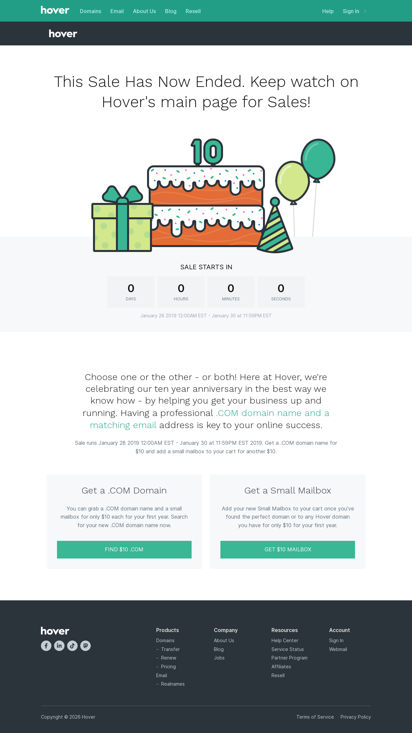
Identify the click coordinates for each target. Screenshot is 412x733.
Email (117, 11)
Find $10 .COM (124, 549)
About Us (144, 11)
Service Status (288, 649)
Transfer (170, 649)
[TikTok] (72, 646)
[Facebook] (46, 646)
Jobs (219, 657)
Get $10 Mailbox (288, 549)
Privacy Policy (356, 717)
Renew (168, 657)
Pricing (168, 666)
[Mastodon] (85, 646)
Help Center (285, 640)
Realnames (173, 684)
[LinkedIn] (59, 646)
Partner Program (290, 657)
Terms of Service (315, 717)
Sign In (354, 11)
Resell (193, 11)
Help (328, 11)
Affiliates (281, 666)
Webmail (338, 649)
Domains (90, 11)
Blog (171, 11)
